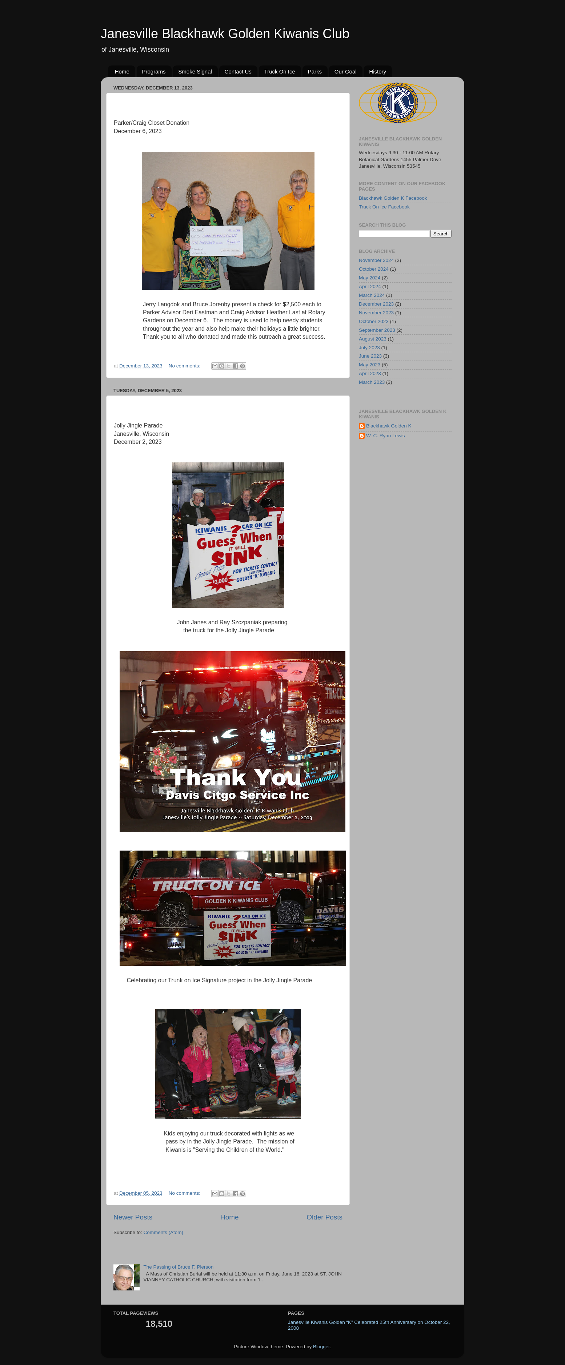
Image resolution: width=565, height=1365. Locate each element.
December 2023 (376, 304)
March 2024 (372, 295)
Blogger (321, 1346)
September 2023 (377, 330)
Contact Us (238, 71)
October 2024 (374, 269)
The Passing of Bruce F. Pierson (178, 1267)
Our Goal (345, 71)
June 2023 (370, 356)
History (377, 71)
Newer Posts (132, 1217)
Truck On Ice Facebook (384, 207)
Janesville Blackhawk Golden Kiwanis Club (225, 33)
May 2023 (369, 364)
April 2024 (370, 286)
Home (122, 71)
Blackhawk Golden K (389, 426)
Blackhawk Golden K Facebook (393, 198)
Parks (315, 71)
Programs (154, 71)
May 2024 (369, 277)
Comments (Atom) (164, 1232)
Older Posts (324, 1217)
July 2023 (369, 347)
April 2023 (370, 373)
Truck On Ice (279, 71)
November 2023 (376, 312)
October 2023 (374, 321)
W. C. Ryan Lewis (385, 435)
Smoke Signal (195, 71)
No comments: (185, 366)
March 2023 (372, 382)
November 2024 (376, 260)
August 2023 (372, 339)
